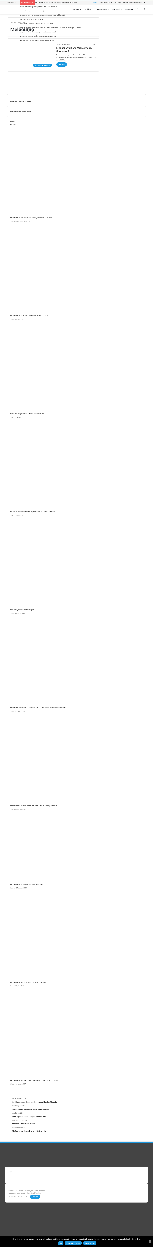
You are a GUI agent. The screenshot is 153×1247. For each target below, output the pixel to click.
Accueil (13, 22)
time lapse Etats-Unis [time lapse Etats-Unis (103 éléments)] (41, 1178)
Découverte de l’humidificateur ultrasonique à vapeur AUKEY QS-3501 (34, 1080)
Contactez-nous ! (105, 2)
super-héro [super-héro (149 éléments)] (14, 1177)
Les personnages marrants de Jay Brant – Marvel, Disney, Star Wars (33, 806)
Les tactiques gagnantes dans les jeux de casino (36, 11)
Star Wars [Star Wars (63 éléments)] (129, 1175)
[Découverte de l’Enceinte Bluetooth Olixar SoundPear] (76, 935)
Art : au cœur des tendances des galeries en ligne (37, 40)
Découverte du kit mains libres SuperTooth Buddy (27, 884)
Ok (61, 1243)
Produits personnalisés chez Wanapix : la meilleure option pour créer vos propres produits (50, 28)
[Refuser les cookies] (150, 1241)
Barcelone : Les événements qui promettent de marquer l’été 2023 (42, 15)
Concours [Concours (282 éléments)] (29, 1174)
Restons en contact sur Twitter (20, 112)
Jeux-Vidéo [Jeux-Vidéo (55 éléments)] (103, 1175)
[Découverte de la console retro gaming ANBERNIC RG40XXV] (76, 170)
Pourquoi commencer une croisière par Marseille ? (37, 23)
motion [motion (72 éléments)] (110, 1175)
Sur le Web (116, 9)
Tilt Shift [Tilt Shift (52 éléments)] (28, 1178)
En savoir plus (90, 1243)
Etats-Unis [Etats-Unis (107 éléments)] (41, 1175)
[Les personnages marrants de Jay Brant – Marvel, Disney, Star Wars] (76, 759)
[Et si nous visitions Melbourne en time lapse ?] (31, 55)
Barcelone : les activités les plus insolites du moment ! (38, 36)
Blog (95, 2)
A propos (118, 2)
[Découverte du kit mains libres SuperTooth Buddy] (76, 847)
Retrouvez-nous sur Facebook (20, 102)
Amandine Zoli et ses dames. (24, 1124)
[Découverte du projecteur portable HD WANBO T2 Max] (76, 269)
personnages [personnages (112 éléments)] (119, 1174)
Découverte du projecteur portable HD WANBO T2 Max (38, 7)
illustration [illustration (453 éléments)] (59, 1174)
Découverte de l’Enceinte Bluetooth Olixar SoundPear (28, 982)
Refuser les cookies (73, 1243)
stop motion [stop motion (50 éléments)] (137, 1175)
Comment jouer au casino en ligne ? (32, 19)
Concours (129, 9)
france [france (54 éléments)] (49, 1175)
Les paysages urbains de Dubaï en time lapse (30, 1109)
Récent (12, 122)
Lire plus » (61, 64)
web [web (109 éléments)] (65, 1178)
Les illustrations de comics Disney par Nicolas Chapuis (34, 1102)
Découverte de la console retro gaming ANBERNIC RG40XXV (56, 2)
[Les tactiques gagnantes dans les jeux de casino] (76, 367)
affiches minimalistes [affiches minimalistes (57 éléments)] (15, 1175)
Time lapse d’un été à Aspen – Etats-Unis (29, 1117)
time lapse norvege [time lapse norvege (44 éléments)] (57, 1178)
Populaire (13, 124)
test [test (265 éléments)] (23, 1177)
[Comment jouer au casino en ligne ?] (76, 563)
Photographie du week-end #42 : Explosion (29, 1131)
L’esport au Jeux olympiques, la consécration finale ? (38, 32)
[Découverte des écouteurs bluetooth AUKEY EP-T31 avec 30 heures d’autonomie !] (76, 661)
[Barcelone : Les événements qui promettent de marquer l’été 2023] (76, 465)
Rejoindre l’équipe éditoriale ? (133, 2)
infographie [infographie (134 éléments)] (93, 1174)
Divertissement (101, 9)
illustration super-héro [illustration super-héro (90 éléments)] (77, 1175)
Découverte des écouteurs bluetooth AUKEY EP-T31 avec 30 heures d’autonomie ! (38, 708)
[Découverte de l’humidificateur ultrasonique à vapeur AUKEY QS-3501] (76, 1033)
